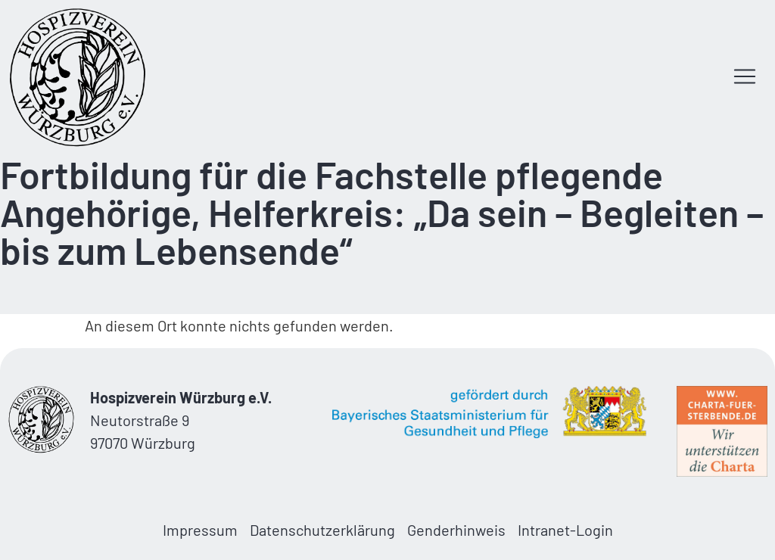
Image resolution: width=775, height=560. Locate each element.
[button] (744, 78)
